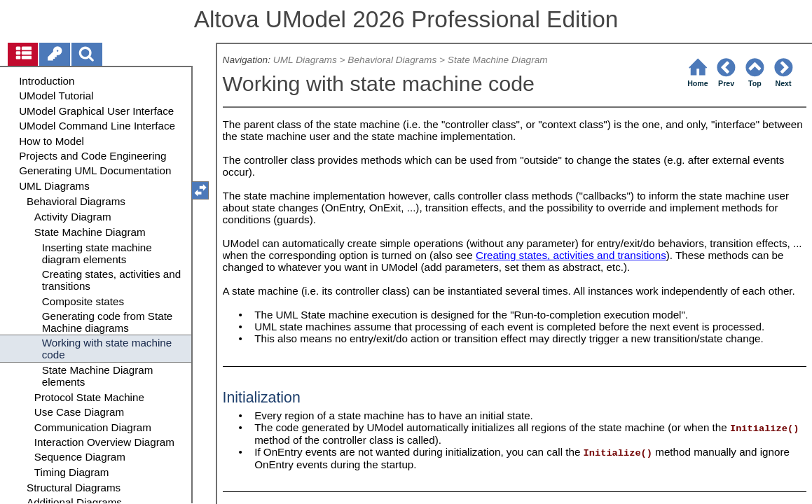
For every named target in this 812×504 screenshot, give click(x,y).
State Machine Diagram (498, 60)
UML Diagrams (305, 60)
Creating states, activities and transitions (571, 255)
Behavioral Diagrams (391, 60)
